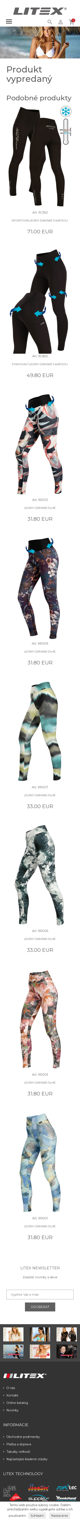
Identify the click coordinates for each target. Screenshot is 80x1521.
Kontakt (10, 1395)
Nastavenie (59, 1516)
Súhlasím (37, 1516)
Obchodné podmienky (21, 1437)
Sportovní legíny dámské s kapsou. (40, 220)
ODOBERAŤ (40, 1307)
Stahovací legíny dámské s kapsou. (40, 364)
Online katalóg (15, 1403)
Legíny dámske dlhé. (40, 507)
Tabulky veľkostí (16, 1452)
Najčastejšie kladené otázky (25, 1459)
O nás (9, 1388)
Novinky (11, 1410)
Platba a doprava (17, 1444)
